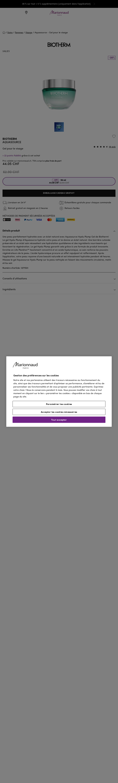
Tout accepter (59, 419)
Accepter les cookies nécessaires (59, 411)
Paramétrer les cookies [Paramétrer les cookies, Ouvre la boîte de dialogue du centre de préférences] (59, 404)
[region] (59, 391)
